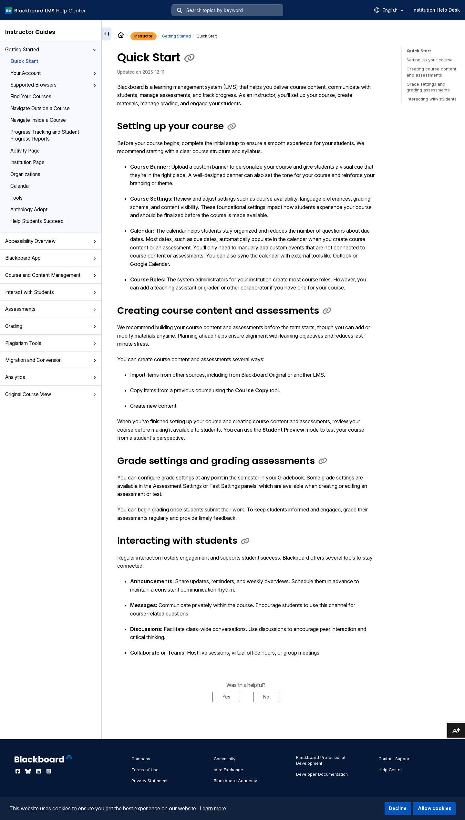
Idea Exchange (228, 769)
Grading (50, 326)
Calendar (20, 186)
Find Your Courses (30, 96)
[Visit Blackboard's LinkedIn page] (39, 771)
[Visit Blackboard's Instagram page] (49, 771)
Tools (16, 198)
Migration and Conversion (50, 360)
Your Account (53, 73)
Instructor (143, 36)
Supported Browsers (53, 85)
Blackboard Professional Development (320, 760)
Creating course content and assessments (431, 71)
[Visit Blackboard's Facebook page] (18, 771)
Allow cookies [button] (434, 808)
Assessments (50, 309)
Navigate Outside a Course (40, 108)
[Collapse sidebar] (106, 33)
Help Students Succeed (37, 221)
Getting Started (50, 50)
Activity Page (25, 151)
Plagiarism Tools (50, 343)
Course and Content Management (50, 275)
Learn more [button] (213, 808)
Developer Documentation (322, 774)
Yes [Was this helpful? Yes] (226, 696)
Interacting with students (432, 98)
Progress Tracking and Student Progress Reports (44, 135)
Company (140, 758)
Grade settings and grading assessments (428, 86)
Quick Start (24, 61)
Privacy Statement (149, 780)
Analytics (50, 377)
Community (224, 758)
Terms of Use (145, 769)
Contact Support (394, 758)
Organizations (25, 174)
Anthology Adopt (28, 209)
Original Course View (50, 394)
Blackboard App (50, 258)
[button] (94, 50)
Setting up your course (430, 59)
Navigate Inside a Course (38, 120)
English (393, 10)
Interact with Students (50, 292)
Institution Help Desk (436, 10)
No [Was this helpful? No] (266, 696)
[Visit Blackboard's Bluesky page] (29, 771)
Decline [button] (398, 808)
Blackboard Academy (235, 780)
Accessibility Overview (50, 241)
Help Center (390, 769)
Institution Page (27, 162)
